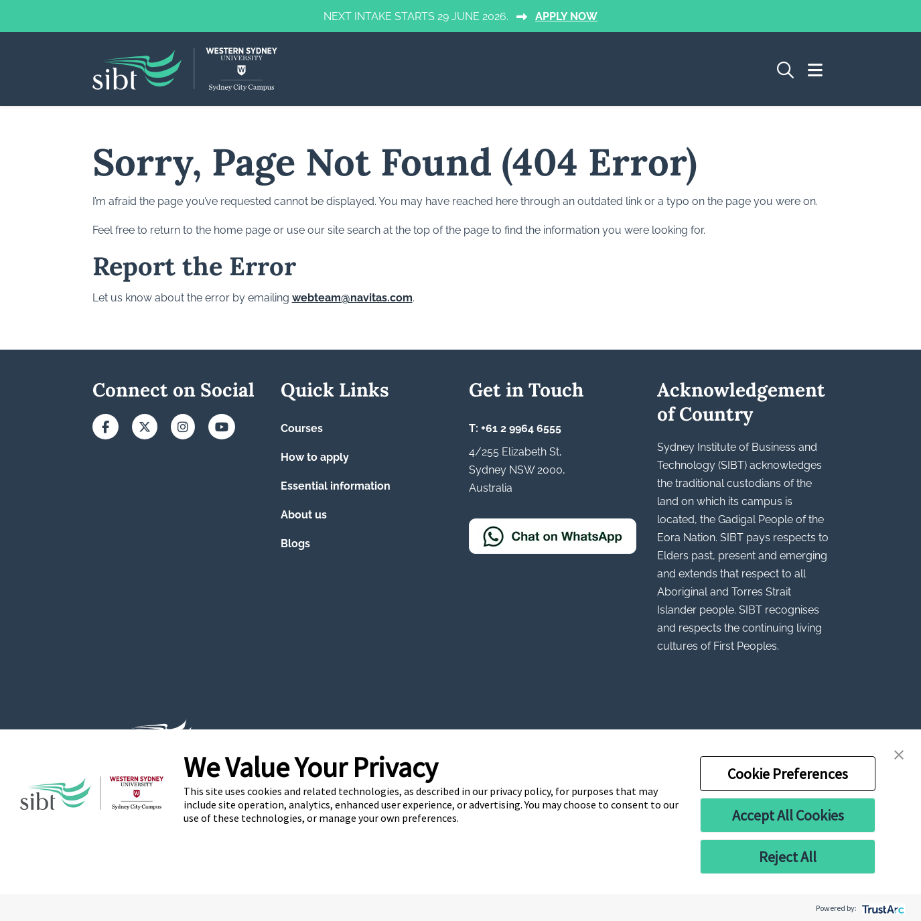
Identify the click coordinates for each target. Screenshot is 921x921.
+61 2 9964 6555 (521, 428)
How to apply (315, 457)
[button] (898, 753)
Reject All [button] (788, 856)
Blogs (295, 543)
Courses (302, 428)
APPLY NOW (566, 16)
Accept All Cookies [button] (788, 815)
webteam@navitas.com (352, 297)
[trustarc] (882, 908)
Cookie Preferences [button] (787, 773)
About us (304, 514)
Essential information (336, 486)
